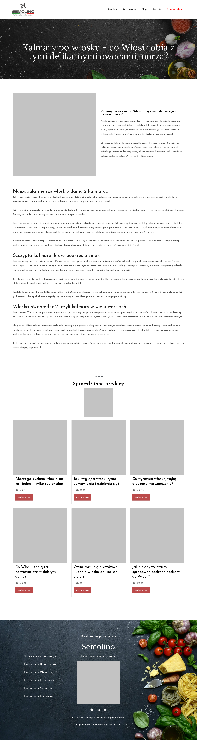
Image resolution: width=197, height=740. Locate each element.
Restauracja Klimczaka (38, 696)
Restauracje (129, 9)
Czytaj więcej (24, 497)
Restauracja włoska (98, 636)
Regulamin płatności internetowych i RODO (98, 725)
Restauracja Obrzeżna (38, 672)
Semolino (112, 9)
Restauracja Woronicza (38, 688)
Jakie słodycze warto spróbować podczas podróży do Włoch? (156, 572)
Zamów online (174, 9)
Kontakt (157, 9)
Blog (144, 9)
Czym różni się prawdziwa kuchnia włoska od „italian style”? (96, 572)
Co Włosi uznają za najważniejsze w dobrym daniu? (35, 572)
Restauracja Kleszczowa (39, 680)
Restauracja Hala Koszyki (40, 664)
